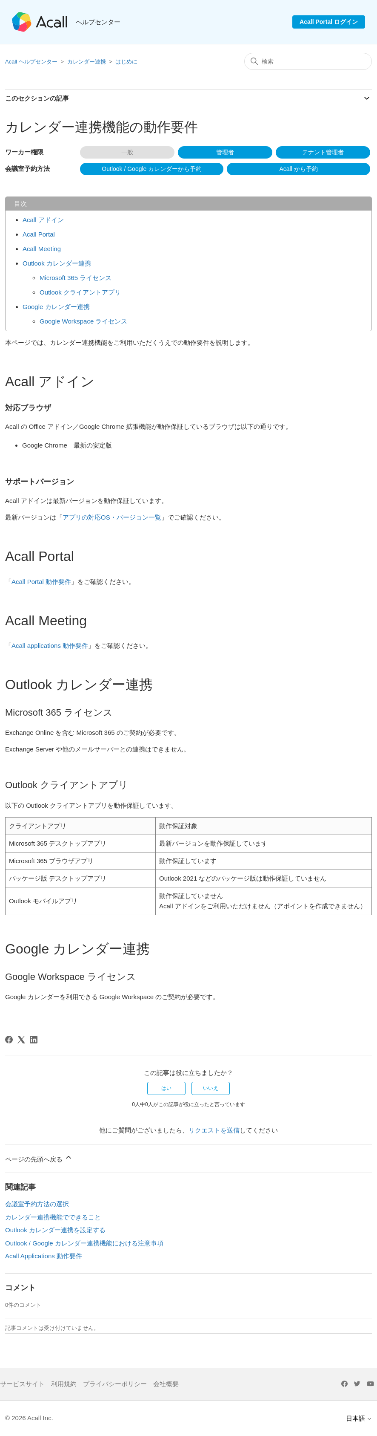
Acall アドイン (43, 219)
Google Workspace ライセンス (83, 321)
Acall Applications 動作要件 (43, 1256)
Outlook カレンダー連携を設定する (55, 1230)
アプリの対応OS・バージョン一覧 (112, 517)
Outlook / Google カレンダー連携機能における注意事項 (84, 1243)
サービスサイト (22, 1383)
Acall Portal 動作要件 (41, 581)
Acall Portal (39, 234)
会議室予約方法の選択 (37, 1204)
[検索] (308, 61)
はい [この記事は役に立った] (166, 1088)
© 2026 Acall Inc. (29, 1418)
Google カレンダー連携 (56, 306)
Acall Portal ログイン (329, 21)
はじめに (126, 61)
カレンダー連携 (86, 61)
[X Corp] (21, 1039)
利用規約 (64, 1383)
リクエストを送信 (214, 1130)
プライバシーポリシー (115, 1383)
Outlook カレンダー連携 (57, 263)
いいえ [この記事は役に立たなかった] (210, 1088)
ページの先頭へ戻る (39, 1158)
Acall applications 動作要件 (49, 645)
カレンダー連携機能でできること (53, 1217)
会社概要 (166, 1383)
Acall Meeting (42, 248)
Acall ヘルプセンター (32, 61)
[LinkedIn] (33, 1039)
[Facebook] (9, 1039)
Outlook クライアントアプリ (80, 292)
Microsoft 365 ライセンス (75, 277)
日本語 (359, 1418)
